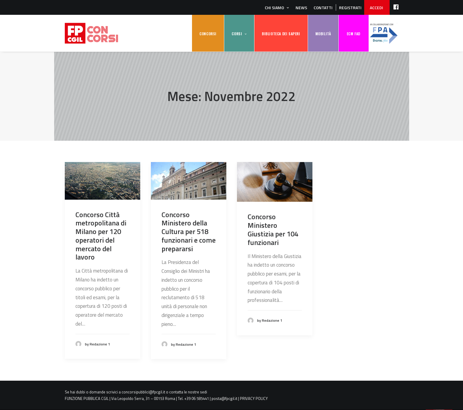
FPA (384, 33)
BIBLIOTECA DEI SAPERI (281, 33)
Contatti (323, 7)
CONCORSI (208, 33)
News (301, 7)
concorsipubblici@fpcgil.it (143, 392)
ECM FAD (353, 33)
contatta (176, 392)
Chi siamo (274, 7)
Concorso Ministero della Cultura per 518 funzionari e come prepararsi (189, 231)
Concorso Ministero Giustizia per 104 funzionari (273, 229)
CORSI (237, 33)
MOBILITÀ (323, 33)
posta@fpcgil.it (224, 398)
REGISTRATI (350, 7)
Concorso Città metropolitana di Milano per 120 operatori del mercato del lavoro (100, 235)
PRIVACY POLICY (254, 398)
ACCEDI (376, 7)
